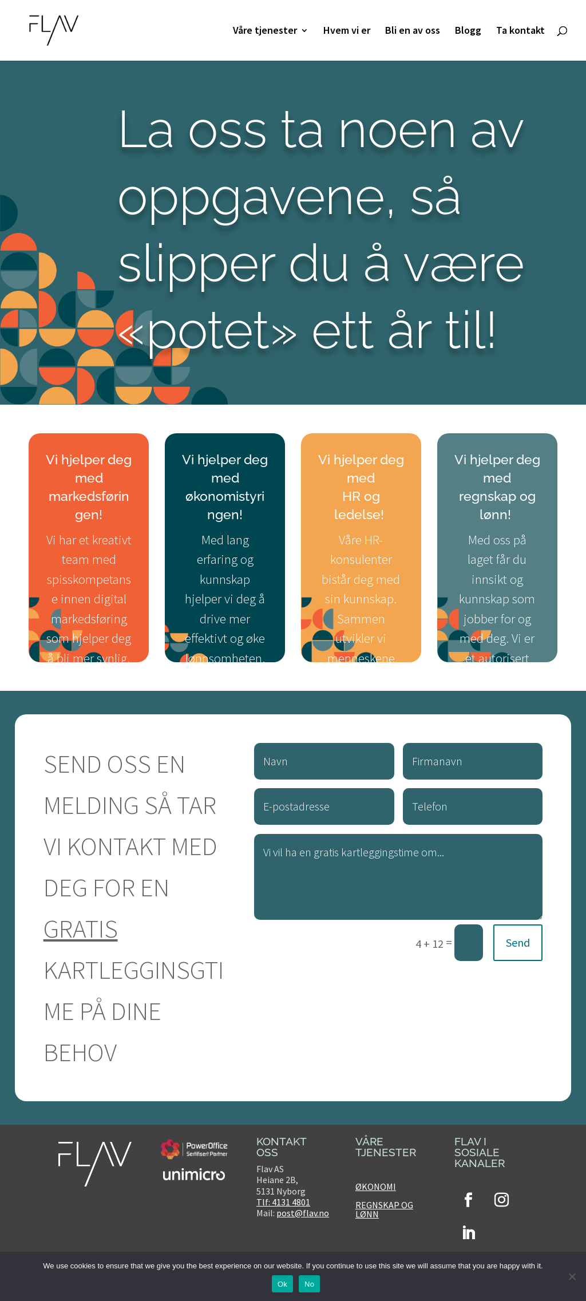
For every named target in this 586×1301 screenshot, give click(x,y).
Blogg (468, 31)
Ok (282, 1284)
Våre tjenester (265, 31)
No (309, 1284)
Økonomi (375, 1186)
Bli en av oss (412, 31)
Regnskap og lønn (384, 1209)
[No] (571, 1276)
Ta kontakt (520, 31)
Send (518, 942)
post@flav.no (302, 1213)
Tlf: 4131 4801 (283, 1202)
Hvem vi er (346, 31)
